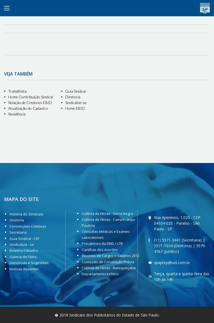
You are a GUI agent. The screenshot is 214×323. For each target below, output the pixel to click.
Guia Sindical (75, 91)
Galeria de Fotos (23, 256)
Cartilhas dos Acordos (100, 249)
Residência (17, 114)
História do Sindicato (26, 214)
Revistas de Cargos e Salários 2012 (110, 255)
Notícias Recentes (24, 268)
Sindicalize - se (22, 244)
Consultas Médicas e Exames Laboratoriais (106, 234)
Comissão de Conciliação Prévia (108, 261)
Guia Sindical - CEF (24, 238)
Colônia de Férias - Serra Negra (107, 213)
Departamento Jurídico (100, 273)
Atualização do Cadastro (28, 108)
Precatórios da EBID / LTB (102, 243)
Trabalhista (17, 91)
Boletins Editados (24, 250)
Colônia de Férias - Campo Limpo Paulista (108, 222)
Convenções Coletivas (28, 226)
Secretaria (18, 232)
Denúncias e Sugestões (29, 262)
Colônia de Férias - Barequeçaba (109, 267)
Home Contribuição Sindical (30, 97)
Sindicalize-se (76, 102)
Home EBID (75, 108)
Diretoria (72, 97)
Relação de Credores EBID (30, 102)
